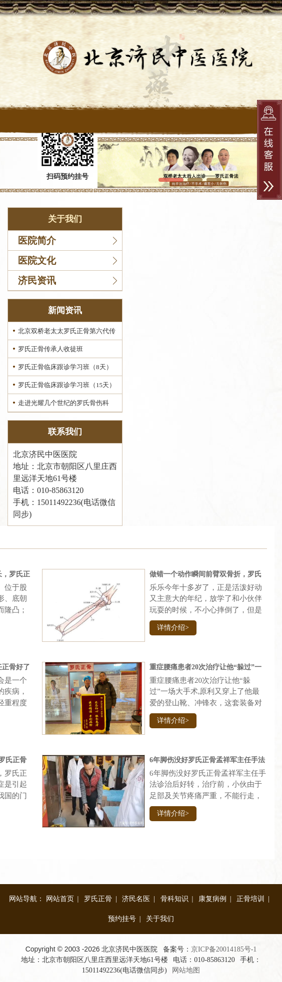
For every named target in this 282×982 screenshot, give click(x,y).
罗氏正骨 (98, 899)
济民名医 (136, 899)
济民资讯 (37, 280)
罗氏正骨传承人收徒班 (50, 349)
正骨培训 (250, 899)
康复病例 (212, 899)
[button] (171, 180)
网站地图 (186, 970)
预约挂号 (122, 919)
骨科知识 (174, 899)
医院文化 (37, 260)
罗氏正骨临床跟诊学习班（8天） (65, 367)
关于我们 (160, 919)
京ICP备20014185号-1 (223, 949)
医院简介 (37, 240)
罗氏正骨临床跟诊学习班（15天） (67, 385)
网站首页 (60, 899)
